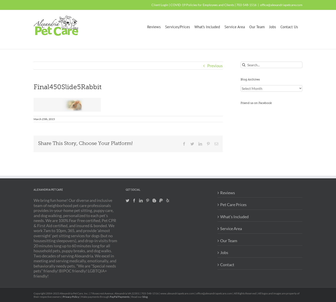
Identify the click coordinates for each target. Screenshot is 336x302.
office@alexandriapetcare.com (281, 5)
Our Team (228, 240)
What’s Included (234, 216)
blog (145, 296)
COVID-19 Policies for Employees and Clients (202, 5)
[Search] (244, 65)
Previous (215, 65)
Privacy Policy (71, 296)
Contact (227, 264)
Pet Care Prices (233, 204)
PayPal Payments (119, 296)
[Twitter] (127, 200)
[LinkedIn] (141, 200)
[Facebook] (134, 200)
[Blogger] (154, 200)
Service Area (231, 228)
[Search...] (271, 65)
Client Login (159, 5)
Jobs (224, 252)
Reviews (227, 192)
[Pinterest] (147, 200)
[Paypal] (161, 200)
